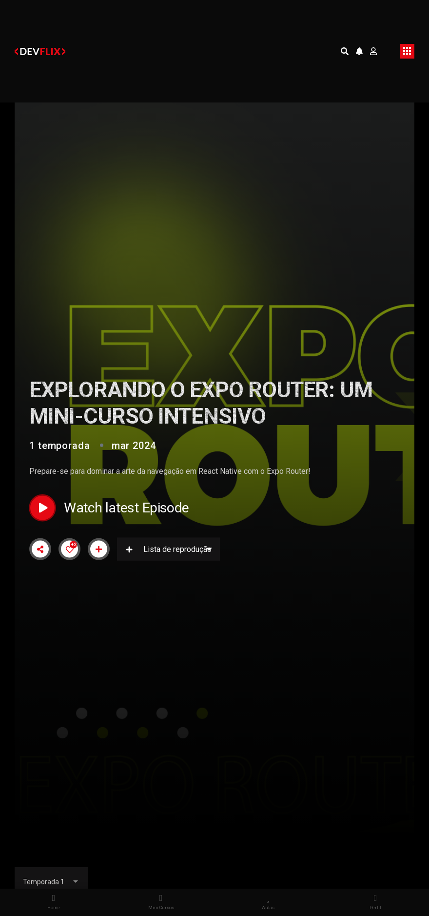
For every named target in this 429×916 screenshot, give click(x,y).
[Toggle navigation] (407, 51)
